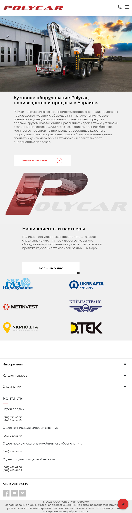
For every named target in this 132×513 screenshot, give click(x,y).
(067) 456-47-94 (12, 470)
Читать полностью (42, 160)
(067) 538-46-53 (12, 417)
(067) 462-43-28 (12, 420)
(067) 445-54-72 (12, 451)
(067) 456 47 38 (12, 467)
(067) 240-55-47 (12, 435)
